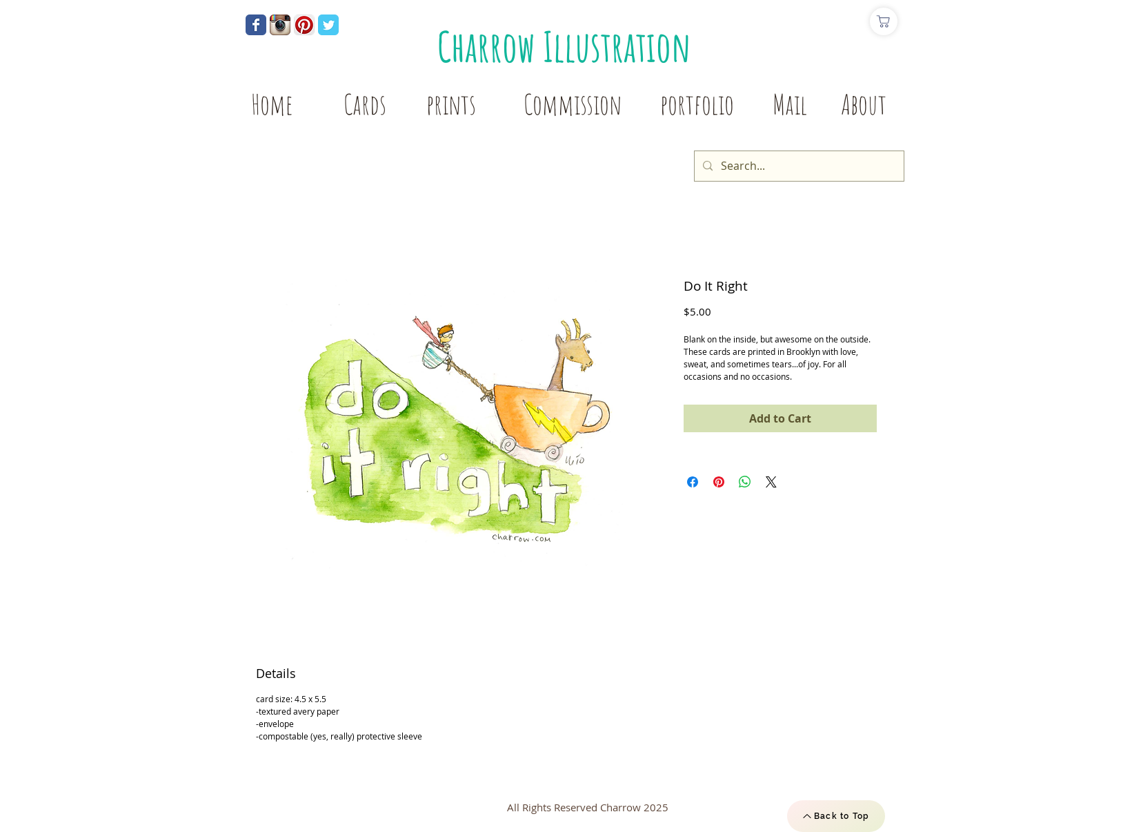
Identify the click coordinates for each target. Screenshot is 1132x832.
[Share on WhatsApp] (745, 482)
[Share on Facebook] (692, 482)
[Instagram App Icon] (280, 24)
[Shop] (883, 21)
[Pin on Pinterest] (719, 482)
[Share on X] (771, 482)
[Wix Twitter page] (328, 24)
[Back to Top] (836, 816)
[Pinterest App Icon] (304, 24)
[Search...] (798, 166)
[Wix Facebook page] (256, 24)
